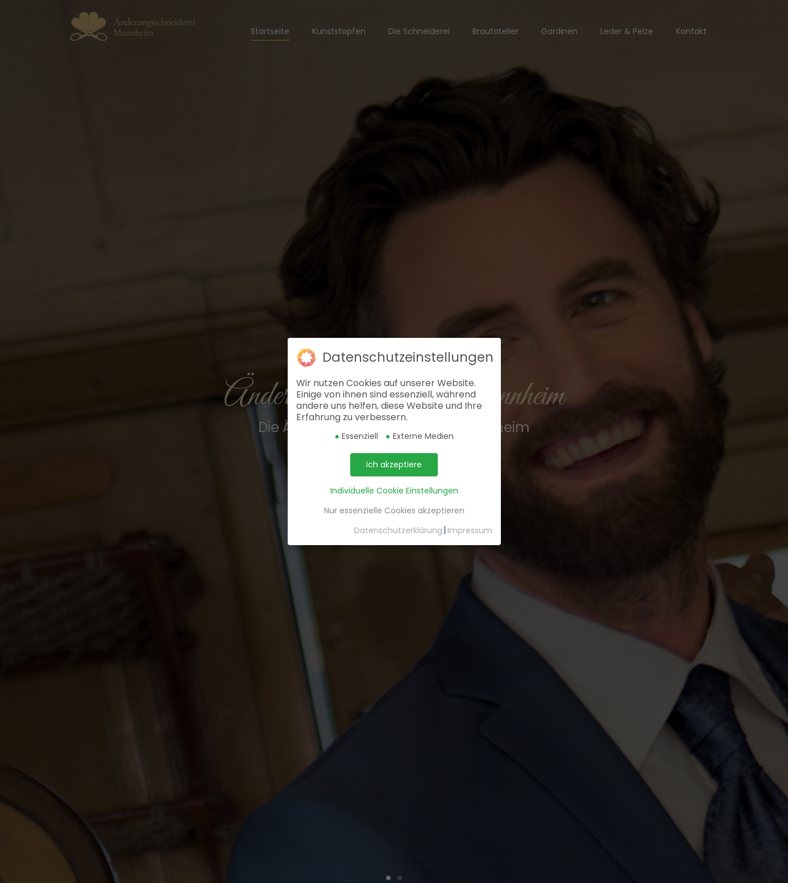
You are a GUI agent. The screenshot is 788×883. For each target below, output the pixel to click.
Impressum (469, 530)
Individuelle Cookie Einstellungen (394, 490)
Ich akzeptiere (394, 464)
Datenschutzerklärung (398, 530)
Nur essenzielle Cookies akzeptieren (394, 510)
